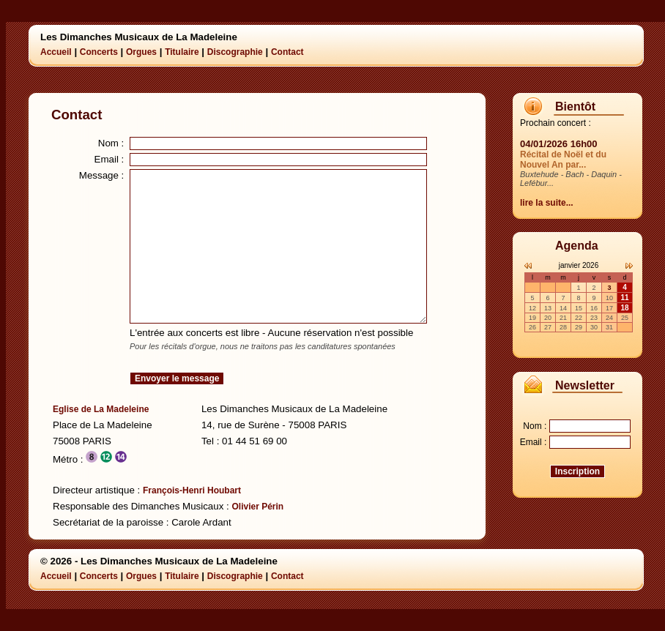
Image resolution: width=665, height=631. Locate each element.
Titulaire (181, 52)
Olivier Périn (257, 506)
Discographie (235, 52)
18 (624, 308)
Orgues (141, 52)
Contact (287, 52)
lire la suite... (546, 203)
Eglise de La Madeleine (101, 409)
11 (624, 298)
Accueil (56, 52)
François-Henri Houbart (192, 490)
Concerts (99, 52)
